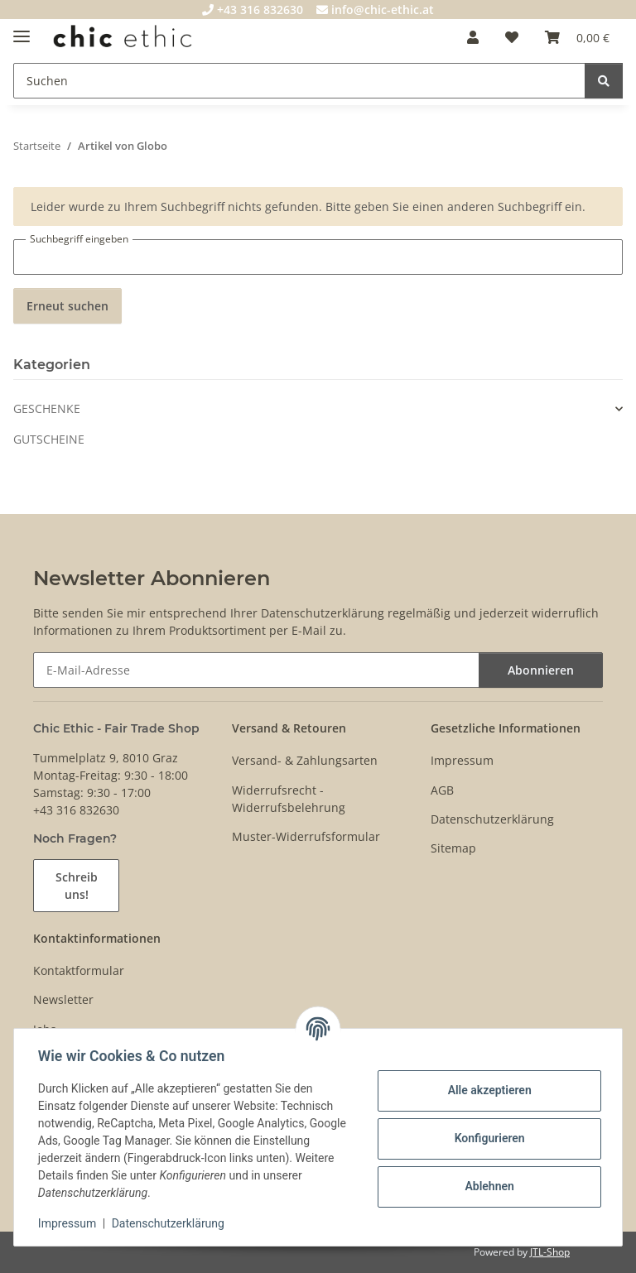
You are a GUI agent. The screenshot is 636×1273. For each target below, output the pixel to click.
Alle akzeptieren (486, 1090)
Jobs (44, 1029)
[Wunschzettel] (512, 37)
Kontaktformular (78, 970)
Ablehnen (486, 1186)
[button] (473, 37)
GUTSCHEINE (48, 439)
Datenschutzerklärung (170, 1223)
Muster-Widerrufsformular (306, 836)
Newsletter (63, 999)
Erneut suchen (67, 306)
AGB (442, 790)
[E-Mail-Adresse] (256, 670)
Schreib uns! (76, 885)
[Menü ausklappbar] (21, 29)
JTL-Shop (550, 1252)
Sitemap (453, 848)
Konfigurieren (486, 1138)
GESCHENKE (46, 408)
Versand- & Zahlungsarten (305, 760)
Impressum (70, 1223)
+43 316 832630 (252, 9)
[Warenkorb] (577, 37)
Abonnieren (541, 670)
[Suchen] (299, 80)
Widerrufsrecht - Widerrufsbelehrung (288, 798)
